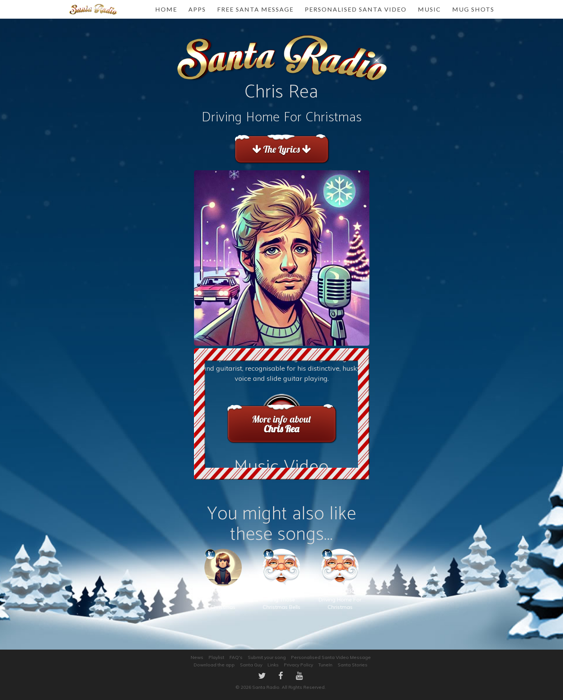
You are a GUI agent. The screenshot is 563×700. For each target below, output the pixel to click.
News (197, 657)
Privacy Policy (298, 665)
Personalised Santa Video (356, 9)
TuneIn (325, 665)
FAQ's (236, 657)
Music (429, 9)
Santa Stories (352, 665)
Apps (197, 9)
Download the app (214, 665)
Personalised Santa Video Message (331, 657)
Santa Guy (251, 665)
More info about (281, 424)
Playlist (216, 657)
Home (166, 9)
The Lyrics (281, 149)
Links (273, 665)
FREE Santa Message (255, 9)
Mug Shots (473, 9)
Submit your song (267, 657)
